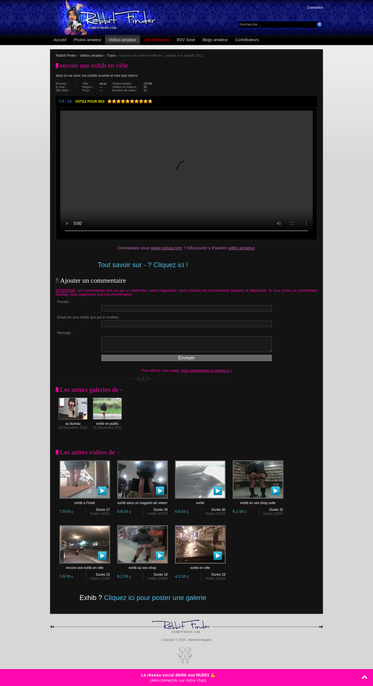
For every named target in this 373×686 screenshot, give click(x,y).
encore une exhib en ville (84, 566)
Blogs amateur (215, 40)
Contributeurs (247, 40)
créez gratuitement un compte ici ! (206, 371)
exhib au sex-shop (142, 566)
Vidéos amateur (122, 40)
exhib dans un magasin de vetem (142, 501)
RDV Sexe (186, 40)
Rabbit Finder (66, 56)
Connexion (315, 8)
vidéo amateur (241, 247)
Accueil (60, 40)
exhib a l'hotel (84, 501)
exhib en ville (200, 566)
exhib (200, 501)
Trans (111, 56)
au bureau (73, 422)
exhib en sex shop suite (258, 501)
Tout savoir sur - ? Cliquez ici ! (143, 265)
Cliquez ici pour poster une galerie (155, 597)
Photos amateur (87, 40)
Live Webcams (157, 40)
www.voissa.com (166, 247)
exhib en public (107, 422)
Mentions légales (200, 639)
